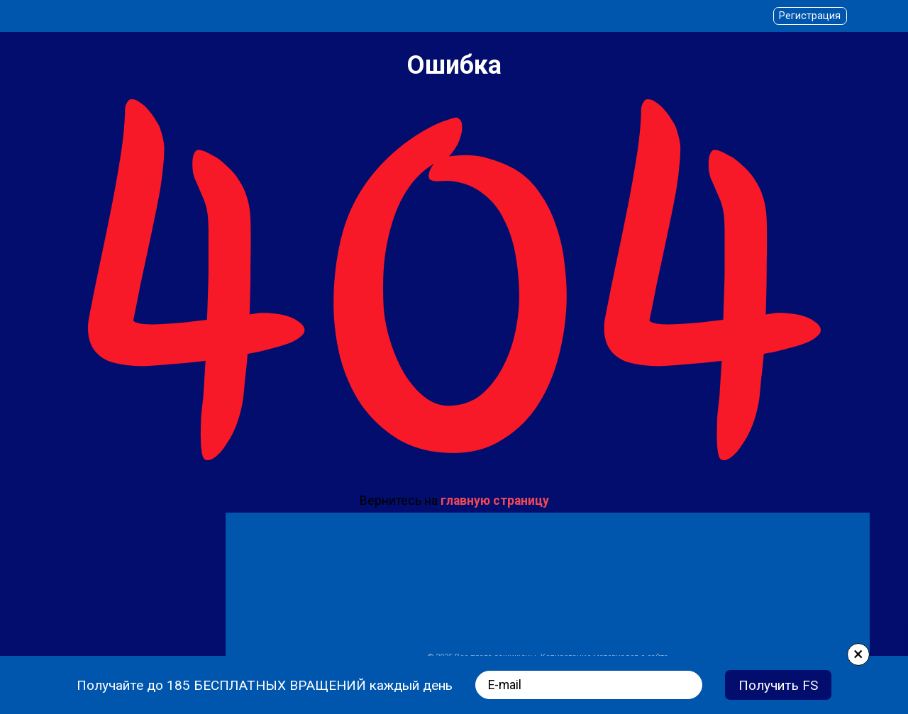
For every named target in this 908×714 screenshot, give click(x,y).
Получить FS (778, 685)
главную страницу (495, 500)
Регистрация (810, 16)
